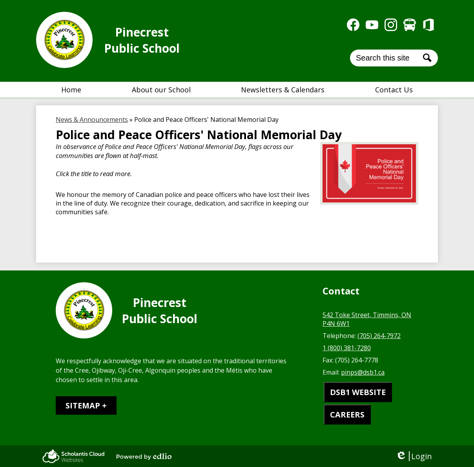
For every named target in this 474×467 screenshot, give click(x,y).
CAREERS (347, 414)
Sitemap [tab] (83, 405)
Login (414, 456)
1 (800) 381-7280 (347, 348)
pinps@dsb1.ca (363, 372)
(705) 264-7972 (379, 335)
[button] (161, 89)
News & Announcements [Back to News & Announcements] (92, 119)
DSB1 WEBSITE (358, 392)
